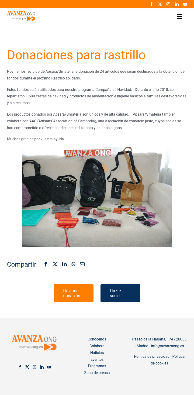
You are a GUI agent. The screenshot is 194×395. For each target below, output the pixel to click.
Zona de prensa (97, 373)
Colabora (97, 346)
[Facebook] (45, 264)
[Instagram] (34, 367)
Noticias (97, 352)
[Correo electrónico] (82, 264)
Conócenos (97, 339)
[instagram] (168, 4)
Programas (97, 366)
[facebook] (151, 4)
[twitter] (160, 4)
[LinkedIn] (64, 264)
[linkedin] (177, 4)
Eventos (97, 359)
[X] (55, 264)
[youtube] (185, 4)
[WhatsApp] (73, 264)
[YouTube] (49, 367)
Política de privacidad (152, 356)
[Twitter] (27, 367)
